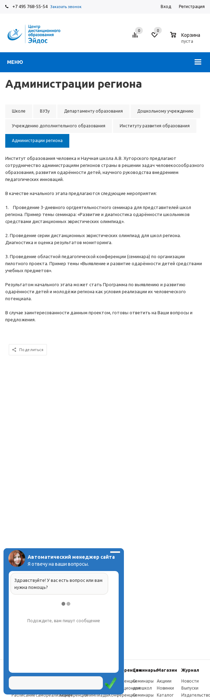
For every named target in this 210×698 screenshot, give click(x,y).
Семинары (145, 669)
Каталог (165, 695)
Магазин (167, 669)
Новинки (165, 688)
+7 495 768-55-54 (30, 6)
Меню (15, 62)
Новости (190, 681)
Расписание (23, 695)
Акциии (164, 681)
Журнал (190, 669)
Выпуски (189, 688)
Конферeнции (124, 669)
